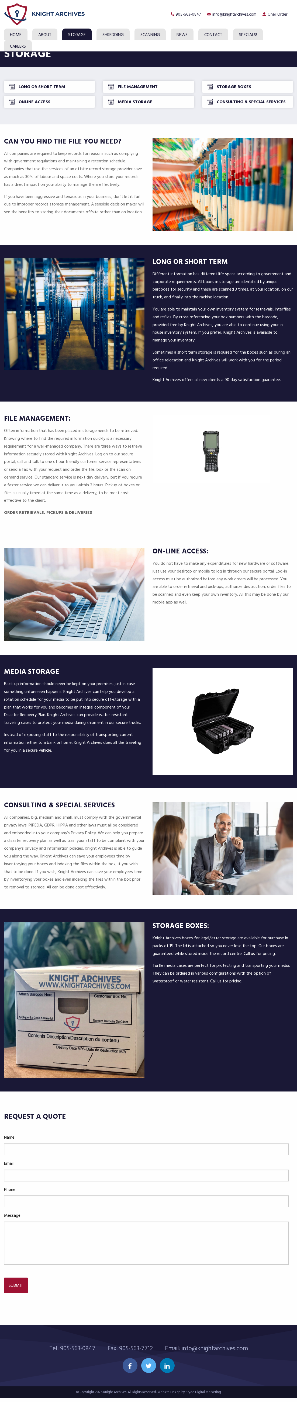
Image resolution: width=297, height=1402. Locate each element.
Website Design (169, 1396)
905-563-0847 (181, 14)
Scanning (150, 34)
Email (8, 1174)
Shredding (113, 34)
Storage (77, 34)
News (182, 34)
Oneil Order (277, 14)
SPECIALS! (248, 34)
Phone (9, 1200)
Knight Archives (114, 1396)
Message (12, 1226)
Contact (213, 34)
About (44, 34)
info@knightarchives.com (230, 14)
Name (9, 1148)
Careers (18, 46)
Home (16, 34)
